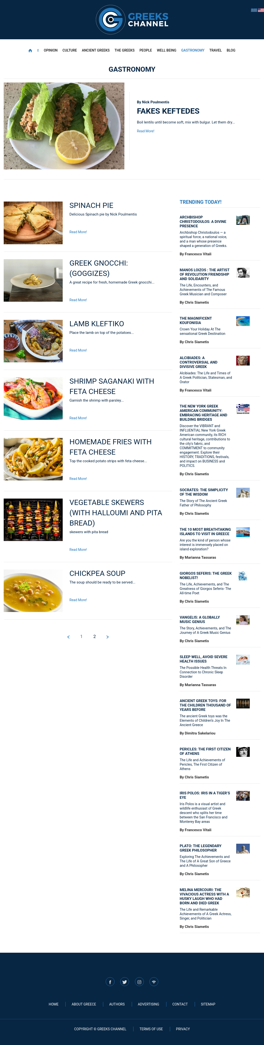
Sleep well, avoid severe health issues (203, 659)
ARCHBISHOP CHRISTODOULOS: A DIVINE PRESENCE (203, 221)
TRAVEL (215, 50)
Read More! (145, 131)
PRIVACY (183, 1029)
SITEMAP (208, 1004)
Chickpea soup (97, 573)
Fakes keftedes (168, 111)
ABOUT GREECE (84, 1004)
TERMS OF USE (151, 1029)
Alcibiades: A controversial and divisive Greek (199, 362)
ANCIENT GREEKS (96, 50)
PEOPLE (145, 50)
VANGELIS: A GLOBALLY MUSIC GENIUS (200, 619)
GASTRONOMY (192, 50)
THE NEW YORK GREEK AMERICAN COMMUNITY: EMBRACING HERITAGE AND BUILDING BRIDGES (203, 413)
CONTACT (180, 1004)
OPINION (51, 50)
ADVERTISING (148, 1004)
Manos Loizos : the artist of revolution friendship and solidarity (205, 274)
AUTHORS (117, 1004)
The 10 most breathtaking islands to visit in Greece (205, 531)
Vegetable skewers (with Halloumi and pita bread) (116, 512)
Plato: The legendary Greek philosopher (200, 848)
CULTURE (69, 50)
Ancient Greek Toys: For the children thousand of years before (205, 705)
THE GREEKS (124, 50)
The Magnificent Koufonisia (196, 320)
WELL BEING (166, 50)
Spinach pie (91, 205)
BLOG (231, 50)
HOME (54, 1004)
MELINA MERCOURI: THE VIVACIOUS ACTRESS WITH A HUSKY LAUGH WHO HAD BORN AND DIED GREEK (204, 896)
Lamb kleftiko (97, 323)
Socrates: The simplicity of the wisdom (204, 492)
